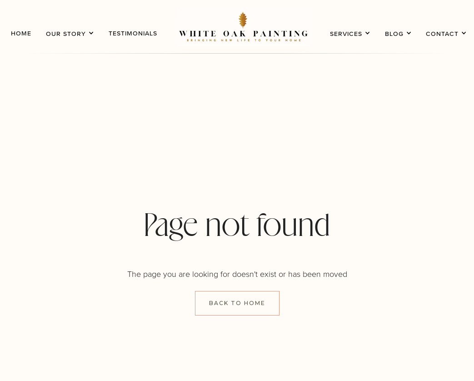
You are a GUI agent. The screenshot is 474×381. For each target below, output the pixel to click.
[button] (70, 27)
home (21, 33)
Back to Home (237, 303)
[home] (243, 27)
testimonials (133, 33)
